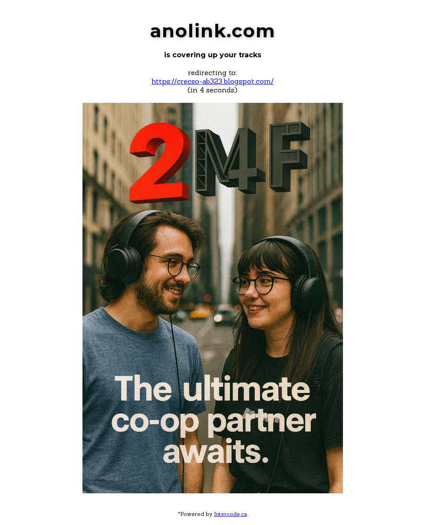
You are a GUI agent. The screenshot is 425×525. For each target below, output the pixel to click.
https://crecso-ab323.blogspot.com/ (212, 81)
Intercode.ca (230, 514)
